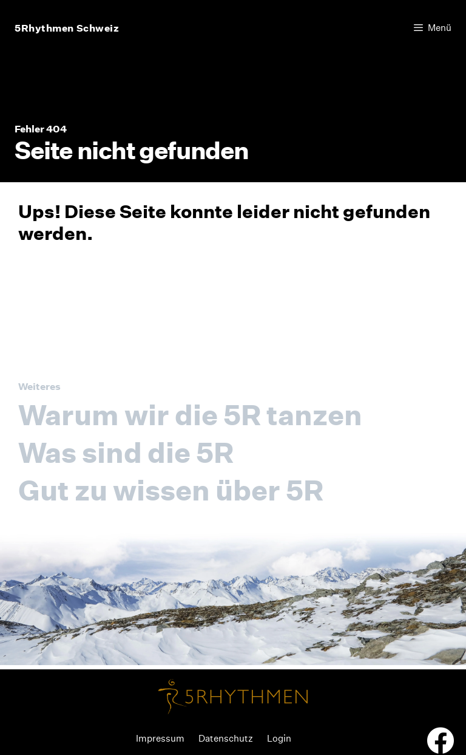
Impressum (160, 738)
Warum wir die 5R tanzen (190, 415)
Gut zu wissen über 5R (170, 490)
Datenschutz (225, 738)
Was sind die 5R (126, 453)
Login (279, 738)
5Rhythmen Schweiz (67, 28)
